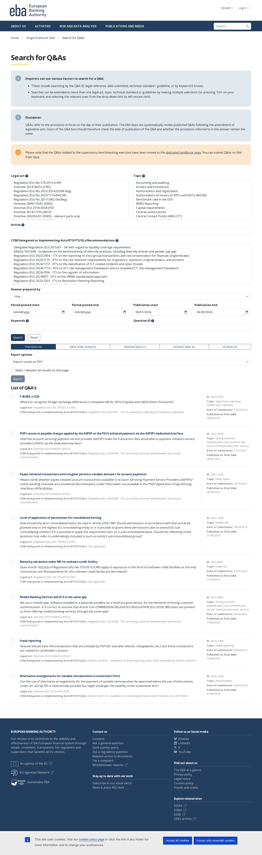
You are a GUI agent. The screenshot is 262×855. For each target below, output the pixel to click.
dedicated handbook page (183, 152)
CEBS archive (183, 819)
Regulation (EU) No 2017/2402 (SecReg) (69, 199)
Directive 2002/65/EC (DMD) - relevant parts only (69, 216)
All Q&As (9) (230, 346)
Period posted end (85, 305)
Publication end (205, 305)
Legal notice (182, 779)
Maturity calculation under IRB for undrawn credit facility (58, 562)
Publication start (145, 305)
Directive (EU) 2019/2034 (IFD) (69, 208)
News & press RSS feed (108, 787)
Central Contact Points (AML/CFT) (192, 216)
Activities (43, 26)
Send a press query (105, 747)
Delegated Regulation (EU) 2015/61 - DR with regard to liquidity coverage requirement (131, 247)
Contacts (98, 739)
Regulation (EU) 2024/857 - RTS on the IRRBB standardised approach (131, 277)
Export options (21, 355)
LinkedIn (184, 743)
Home (15, 38)
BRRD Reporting (192, 204)
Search (18, 338)
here (36, 157)
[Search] (247, 26)
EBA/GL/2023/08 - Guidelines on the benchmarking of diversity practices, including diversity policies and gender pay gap (131, 251)
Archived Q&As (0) (184, 346)
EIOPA (178, 806)
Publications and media (125, 26)
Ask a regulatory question (110, 752)
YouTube (184, 752)
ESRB (177, 814)
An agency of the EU (29, 763)
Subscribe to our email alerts (112, 783)
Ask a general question (108, 743)
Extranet (226, 8)
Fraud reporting (30, 641)
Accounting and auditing (192, 183)
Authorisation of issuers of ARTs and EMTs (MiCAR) (192, 195)
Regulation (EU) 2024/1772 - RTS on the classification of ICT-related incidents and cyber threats (131, 264)
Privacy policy (183, 774)
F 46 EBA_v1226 (29, 396)
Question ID (141, 321)
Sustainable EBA (30, 782)
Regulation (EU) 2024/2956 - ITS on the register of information (131, 272)
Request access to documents (112, 756)
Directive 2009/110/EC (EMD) (69, 204)
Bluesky (183, 739)
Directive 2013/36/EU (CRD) (69, 187)
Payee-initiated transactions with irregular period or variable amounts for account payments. (83, 474)
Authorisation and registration (192, 191)
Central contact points (192, 212)
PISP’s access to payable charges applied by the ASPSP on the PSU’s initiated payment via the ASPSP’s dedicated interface (101, 433)
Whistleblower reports (107, 765)
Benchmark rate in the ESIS (192, 199)
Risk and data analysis (78, 26)
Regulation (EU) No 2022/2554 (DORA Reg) (69, 191)
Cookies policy (183, 783)
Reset (34, 338)
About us (18, 26)
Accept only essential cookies (215, 840)
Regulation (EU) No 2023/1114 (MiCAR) (69, 195)
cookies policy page (91, 839)
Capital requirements (192, 208)
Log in (242, 8)
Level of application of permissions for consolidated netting (60, 518)
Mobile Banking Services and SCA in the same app (53, 597)
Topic (137, 176)
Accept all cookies (177, 840)
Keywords (18, 321)
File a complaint (103, 761)
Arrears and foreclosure (192, 187)
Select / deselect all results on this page (42, 370)
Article (16, 225)
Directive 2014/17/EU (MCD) (69, 212)
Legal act (18, 176)
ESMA (178, 810)
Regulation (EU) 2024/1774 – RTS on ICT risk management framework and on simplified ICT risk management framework (131, 268)
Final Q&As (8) (33, 346)
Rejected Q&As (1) (135, 346)
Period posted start (25, 305)
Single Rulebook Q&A (40, 38)
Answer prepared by (25, 289)
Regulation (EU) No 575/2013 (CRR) (69, 183)
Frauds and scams (186, 787)
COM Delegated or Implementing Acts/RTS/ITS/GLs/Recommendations (63, 240)
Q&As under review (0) (83, 346)
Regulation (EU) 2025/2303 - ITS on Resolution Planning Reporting (131, 281)
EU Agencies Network (30, 772)
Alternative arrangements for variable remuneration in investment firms (70, 676)
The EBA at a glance (187, 770)
